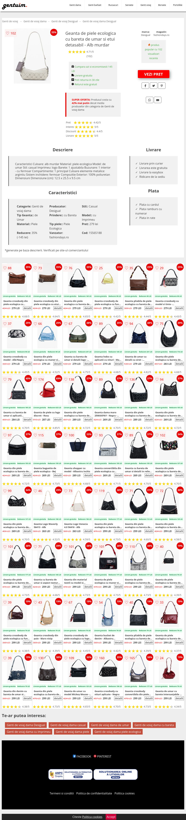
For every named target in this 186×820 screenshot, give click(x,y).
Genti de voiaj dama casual (68, 725)
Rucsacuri (113, 5)
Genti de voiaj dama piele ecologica (118, 732)
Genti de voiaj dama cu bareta (154, 725)
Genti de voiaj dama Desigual (99, 21)
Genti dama (75, 5)
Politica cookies (125, 793)
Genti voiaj (146, 5)
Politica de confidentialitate (94, 793)
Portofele (177, 5)
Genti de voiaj (10, 21)
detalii (27, 308)
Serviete (129, 5)
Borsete (162, 5)
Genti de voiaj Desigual (64, 21)
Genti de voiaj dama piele (72, 732)
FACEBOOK (82, 756)
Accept (111, 817)
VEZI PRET (153, 74)
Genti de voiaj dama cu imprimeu (28, 732)
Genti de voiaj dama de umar (110, 725)
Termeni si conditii (62, 793)
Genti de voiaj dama (35, 21)
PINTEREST (102, 756)
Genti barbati (94, 5)
